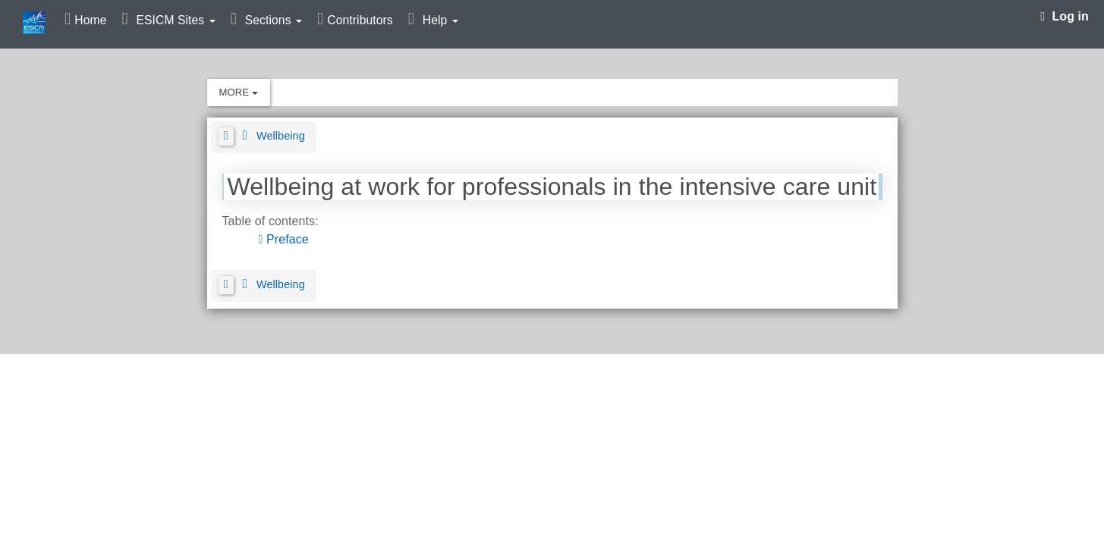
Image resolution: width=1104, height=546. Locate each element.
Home (90, 20)
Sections (273, 20)
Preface (285, 239)
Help (440, 20)
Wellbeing (280, 136)
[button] (226, 136)
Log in (1064, 16)
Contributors (359, 20)
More (238, 92)
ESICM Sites (175, 20)
